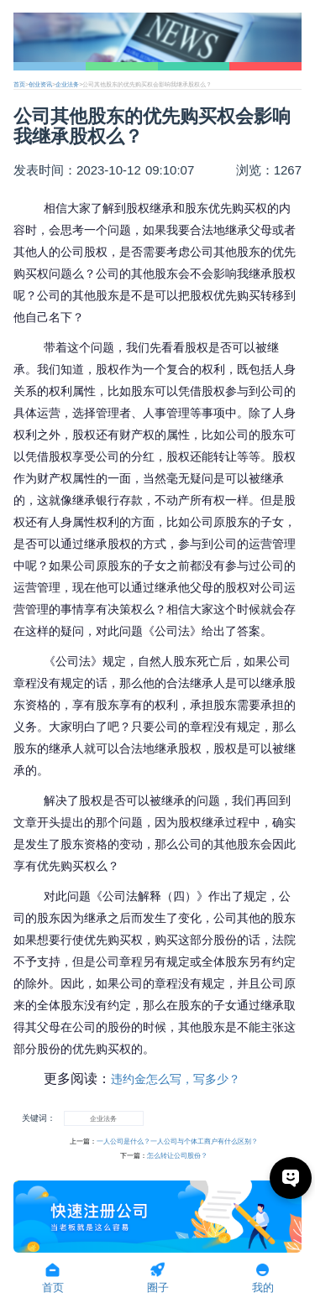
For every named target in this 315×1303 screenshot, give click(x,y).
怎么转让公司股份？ (177, 1156)
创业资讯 (40, 84)
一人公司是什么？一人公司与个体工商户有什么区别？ (177, 1141)
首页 (19, 84)
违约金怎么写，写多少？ (175, 1079)
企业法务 (67, 84)
